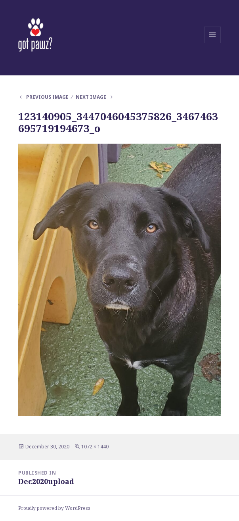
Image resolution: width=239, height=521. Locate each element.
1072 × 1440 (95, 446)
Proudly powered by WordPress (54, 508)
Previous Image (47, 97)
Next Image (91, 97)
